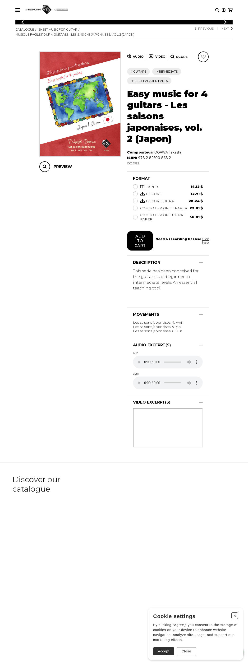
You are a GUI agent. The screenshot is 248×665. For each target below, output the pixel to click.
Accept (164, 651)
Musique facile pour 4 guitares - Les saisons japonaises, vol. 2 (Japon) (74, 34)
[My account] (223, 10)
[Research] (217, 10)
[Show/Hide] (201, 262)
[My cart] (230, 10)
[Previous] (22, 22)
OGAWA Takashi (167, 152)
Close (186, 651)
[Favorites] (203, 56)
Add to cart (140, 241)
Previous (204, 28)
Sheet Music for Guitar (57, 29)
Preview (63, 166)
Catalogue (24, 29)
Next (227, 28)
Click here (205, 240)
